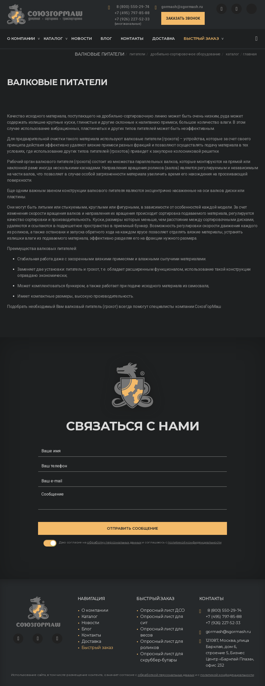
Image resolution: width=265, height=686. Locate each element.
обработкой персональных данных (166, 675)
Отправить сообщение (132, 528)
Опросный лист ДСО (162, 610)
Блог (106, 38)
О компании (23, 38)
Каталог (56, 38)
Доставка (163, 38)
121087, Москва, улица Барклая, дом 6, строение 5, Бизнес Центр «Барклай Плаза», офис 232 (230, 653)
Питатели (137, 54)
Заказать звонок (183, 18)
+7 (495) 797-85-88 (132, 13)
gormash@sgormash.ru (182, 6)
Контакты (132, 38)
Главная (250, 54)
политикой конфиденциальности (227, 675)
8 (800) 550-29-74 (133, 6)
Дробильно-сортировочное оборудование (185, 54)
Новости (81, 38)
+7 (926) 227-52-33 (132, 19)
